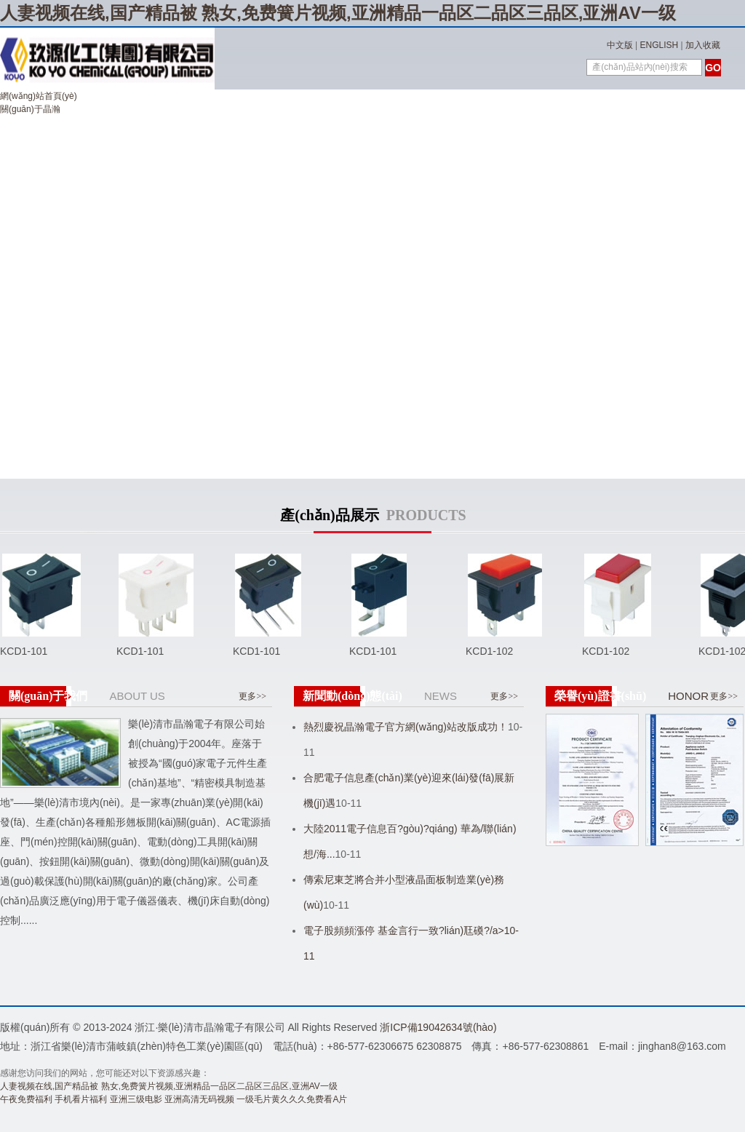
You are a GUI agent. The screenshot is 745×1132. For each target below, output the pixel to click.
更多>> (252, 696)
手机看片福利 (81, 1099)
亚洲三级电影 (136, 1099)
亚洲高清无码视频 (199, 1099)
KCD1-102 (489, 651)
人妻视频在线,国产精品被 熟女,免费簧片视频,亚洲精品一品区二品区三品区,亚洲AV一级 (338, 13)
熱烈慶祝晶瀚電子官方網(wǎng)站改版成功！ (405, 727)
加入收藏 (702, 45)
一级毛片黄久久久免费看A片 (291, 1099)
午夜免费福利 (26, 1099)
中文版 (620, 45)
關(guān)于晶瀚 (30, 109)
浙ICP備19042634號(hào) (438, 1027)
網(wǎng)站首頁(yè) (38, 96)
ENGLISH (659, 45)
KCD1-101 (23, 651)
